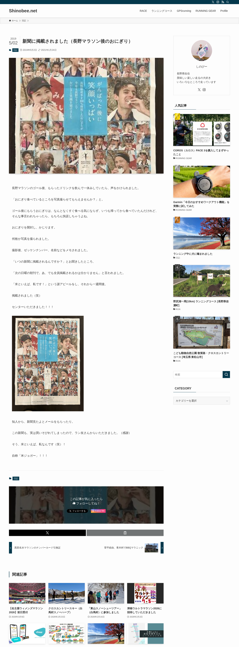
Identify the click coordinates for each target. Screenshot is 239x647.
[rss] (222, 2)
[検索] (227, 2)
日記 (15, 50)
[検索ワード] (201, 374)
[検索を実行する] (226, 374)
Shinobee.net (23, 11)
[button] (47, 533)
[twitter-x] (213, 2)
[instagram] (217, 2)
